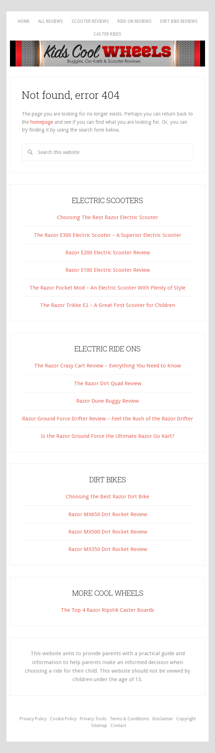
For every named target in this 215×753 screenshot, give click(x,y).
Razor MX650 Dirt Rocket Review (107, 514)
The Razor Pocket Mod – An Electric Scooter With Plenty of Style (107, 288)
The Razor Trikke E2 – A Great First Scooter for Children (107, 305)
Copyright (186, 718)
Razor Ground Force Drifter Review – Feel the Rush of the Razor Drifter (107, 418)
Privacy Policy (33, 718)
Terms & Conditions (129, 718)
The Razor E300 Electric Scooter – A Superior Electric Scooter (107, 235)
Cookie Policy (63, 718)
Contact (118, 725)
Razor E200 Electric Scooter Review (107, 252)
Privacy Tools (93, 718)
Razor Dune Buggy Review (107, 401)
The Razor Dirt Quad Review (107, 383)
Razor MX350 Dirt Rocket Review (107, 549)
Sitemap (99, 725)
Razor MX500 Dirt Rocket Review (107, 532)
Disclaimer (162, 718)
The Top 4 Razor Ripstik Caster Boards (107, 610)
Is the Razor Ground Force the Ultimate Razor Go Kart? (107, 436)
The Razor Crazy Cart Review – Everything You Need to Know (107, 365)
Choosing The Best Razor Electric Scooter (107, 217)
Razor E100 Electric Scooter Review (107, 270)
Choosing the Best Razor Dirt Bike (107, 496)
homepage (41, 122)
